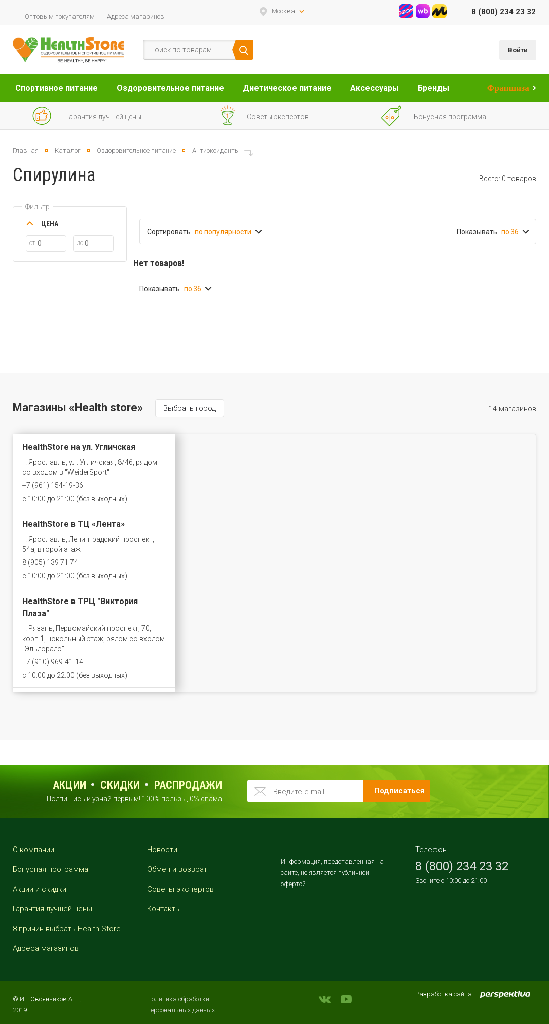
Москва (283, 11)
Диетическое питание (287, 88)
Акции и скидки (39, 889)
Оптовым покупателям (60, 16)
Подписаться (399, 790)
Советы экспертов (180, 889)
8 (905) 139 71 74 (50, 562)
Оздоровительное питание (170, 88)
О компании (33, 849)
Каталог (68, 150)
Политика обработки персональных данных (181, 1004)
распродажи (188, 785)
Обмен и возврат (177, 869)
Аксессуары (374, 88)
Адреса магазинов (135, 16)
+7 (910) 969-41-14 (52, 662)
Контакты (164, 908)
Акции (69, 785)
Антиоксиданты (216, 150)
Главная (26, 150)
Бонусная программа (50, 869)
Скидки (120, 785)
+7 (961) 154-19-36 (52, 485)
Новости (162, 849)
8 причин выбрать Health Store (67, 928)
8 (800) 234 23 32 (503, 11)
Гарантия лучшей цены (52, 908)
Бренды (433, 88)
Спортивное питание (56, 88)
